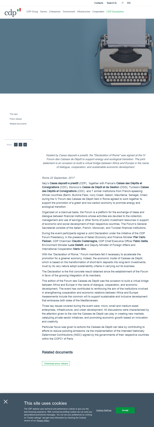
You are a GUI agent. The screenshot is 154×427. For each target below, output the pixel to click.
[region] (77, 410)
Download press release (56, 363)
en (128, 3)
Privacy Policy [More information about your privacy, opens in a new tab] (43, 420)
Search (112, 3)
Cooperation (98, 11)
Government (69, 11)
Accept (125, 410)
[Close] (5, 401)
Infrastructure (83, 11)
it (123, 3)
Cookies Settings (103, 410)
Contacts (98, 3)
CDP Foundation (115, 12)
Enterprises (55, 11)
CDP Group (32, 11)
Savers (43, 11)
